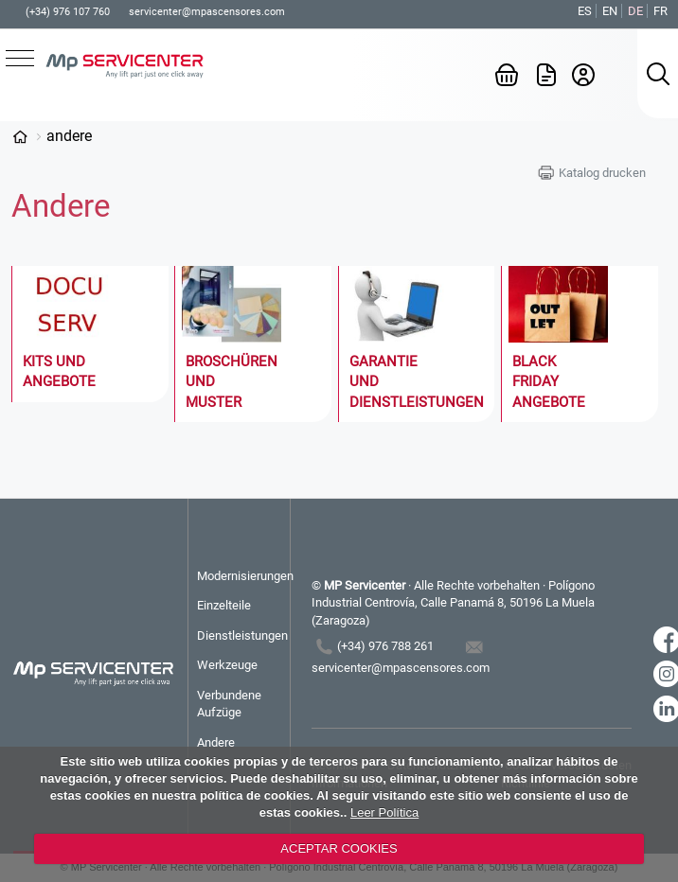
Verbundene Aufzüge (229, 703)
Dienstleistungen (242, 635)
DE (635, 11)
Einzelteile (224, 605)
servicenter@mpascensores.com (207, 12)
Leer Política (384, 812)
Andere (69, 136)
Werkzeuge (227, 665)
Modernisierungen (243, 576)
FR (660, 11)
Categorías (19, 136)
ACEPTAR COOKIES (338, 848)
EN (609, 11)
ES (585, 11)
